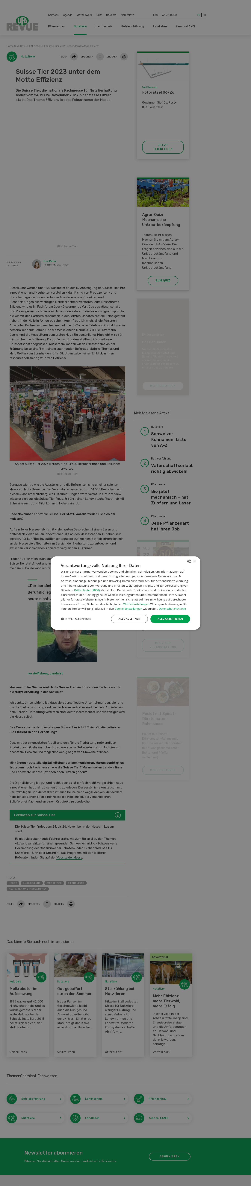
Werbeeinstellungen (136, 604)
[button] (76, 619)
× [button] (194, 561)
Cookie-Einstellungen (128, 608)
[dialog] (125, 593)
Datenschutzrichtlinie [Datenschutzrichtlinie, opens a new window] (173, 608)
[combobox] (189, 561)
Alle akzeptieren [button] (170, 619)
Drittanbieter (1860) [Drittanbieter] (87, 590)
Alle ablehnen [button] (129, 619)
